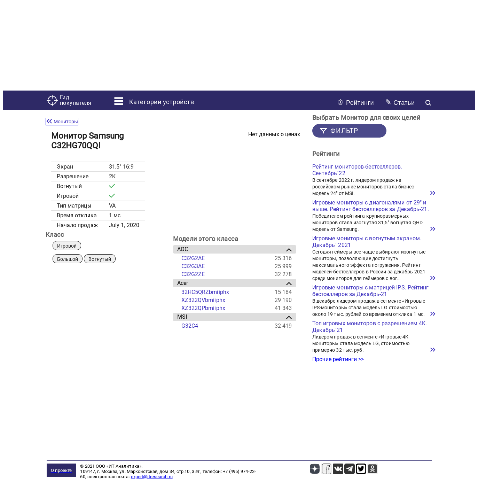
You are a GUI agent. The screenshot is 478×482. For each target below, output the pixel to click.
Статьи (400, 102)
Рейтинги (355, 102)
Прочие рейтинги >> (338, 359)
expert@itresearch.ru (152, 476)
